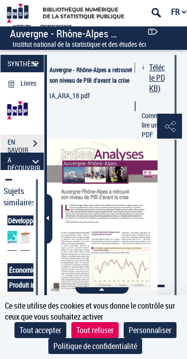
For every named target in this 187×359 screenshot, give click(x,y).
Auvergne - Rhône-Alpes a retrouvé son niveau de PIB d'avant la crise (90, 75)
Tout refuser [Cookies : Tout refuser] (95, 330)
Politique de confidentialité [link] (95, 346)
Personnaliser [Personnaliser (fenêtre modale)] (150, 330)
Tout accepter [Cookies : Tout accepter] (40, 330)
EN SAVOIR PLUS (25, 145)
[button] (169, 127)
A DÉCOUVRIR (24, 161)
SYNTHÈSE (24, 63)
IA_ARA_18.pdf (69, 95)
